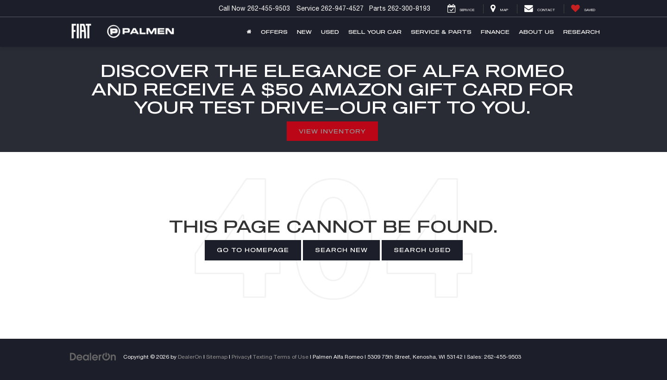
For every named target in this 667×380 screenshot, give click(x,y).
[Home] (249, 32)
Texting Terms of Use (280, 357)
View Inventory (332, 131)
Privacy (241, 357)
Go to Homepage (253, 250)
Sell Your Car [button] (375, 32)
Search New (341, 250)
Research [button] (581, 32)
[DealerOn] (93, 356)
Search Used (422, 250)
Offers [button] (274, 32)
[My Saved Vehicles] (583, 8)
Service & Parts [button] (441, 32)
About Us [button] (536, 32)
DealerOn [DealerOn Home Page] (190, 357)
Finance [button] (495, 32)
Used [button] (330, 32)
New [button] (304, 32)
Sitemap (216, 357)
